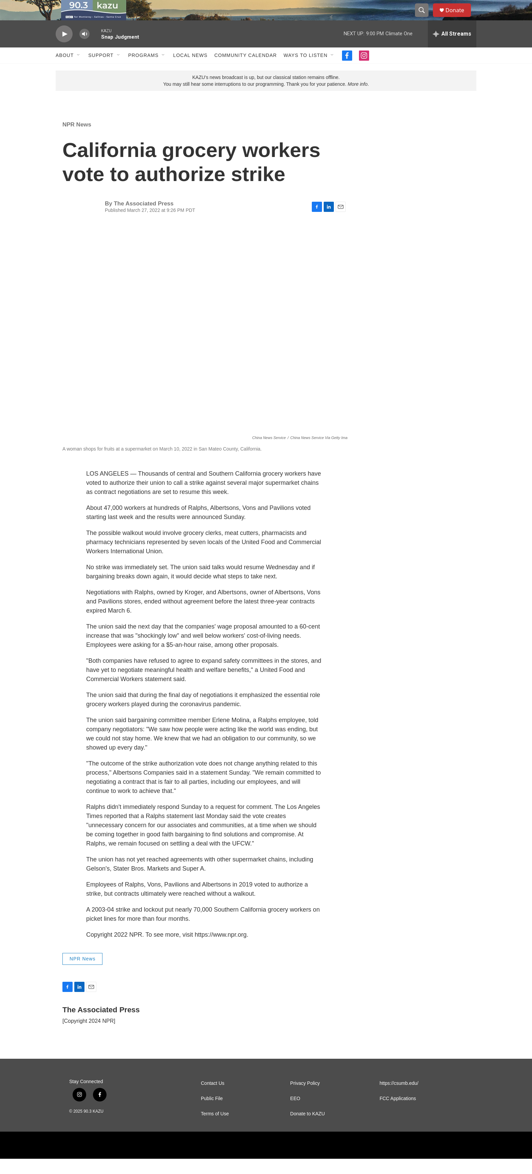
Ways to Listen (305, 70)
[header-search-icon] (425, 18)
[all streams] (452, 49)
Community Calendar (245, 70)
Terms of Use (215, 1129)
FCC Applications (398, 1113)
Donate (459, 17)
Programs (143, 70)
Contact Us (212, 1098)
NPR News (76, 140)
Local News (190, 70)
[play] (64, 49)
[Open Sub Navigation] (78, 70)
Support (100, 70)
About (65, 70)
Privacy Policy (305, 1098)
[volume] (84, 49)
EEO (295, 1113)
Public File (212, 1113)
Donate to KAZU (307, 1129)
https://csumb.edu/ (399, 1098)
